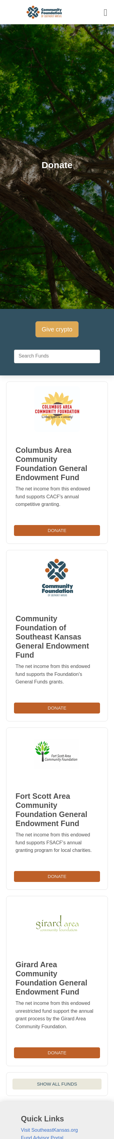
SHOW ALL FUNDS (57, 1083)
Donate (57, 530)
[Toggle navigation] (105, 12)
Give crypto (57, 329)
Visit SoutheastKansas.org (49, 1130)
